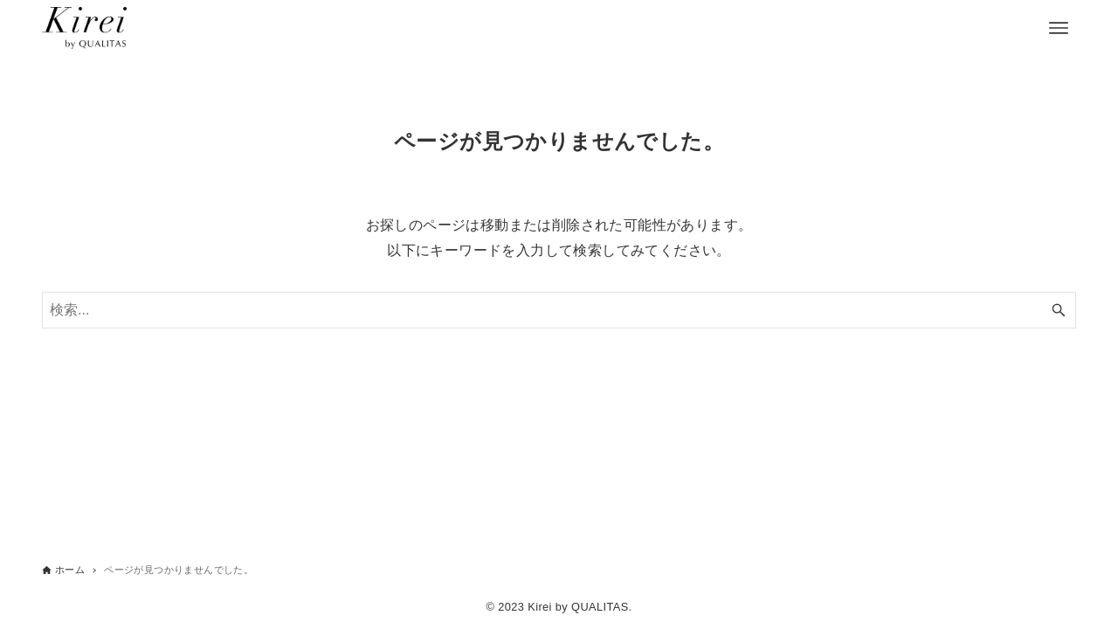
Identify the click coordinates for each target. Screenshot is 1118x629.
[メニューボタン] (1058, 27)
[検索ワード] (559, 310)
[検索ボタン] (1058, 310)
